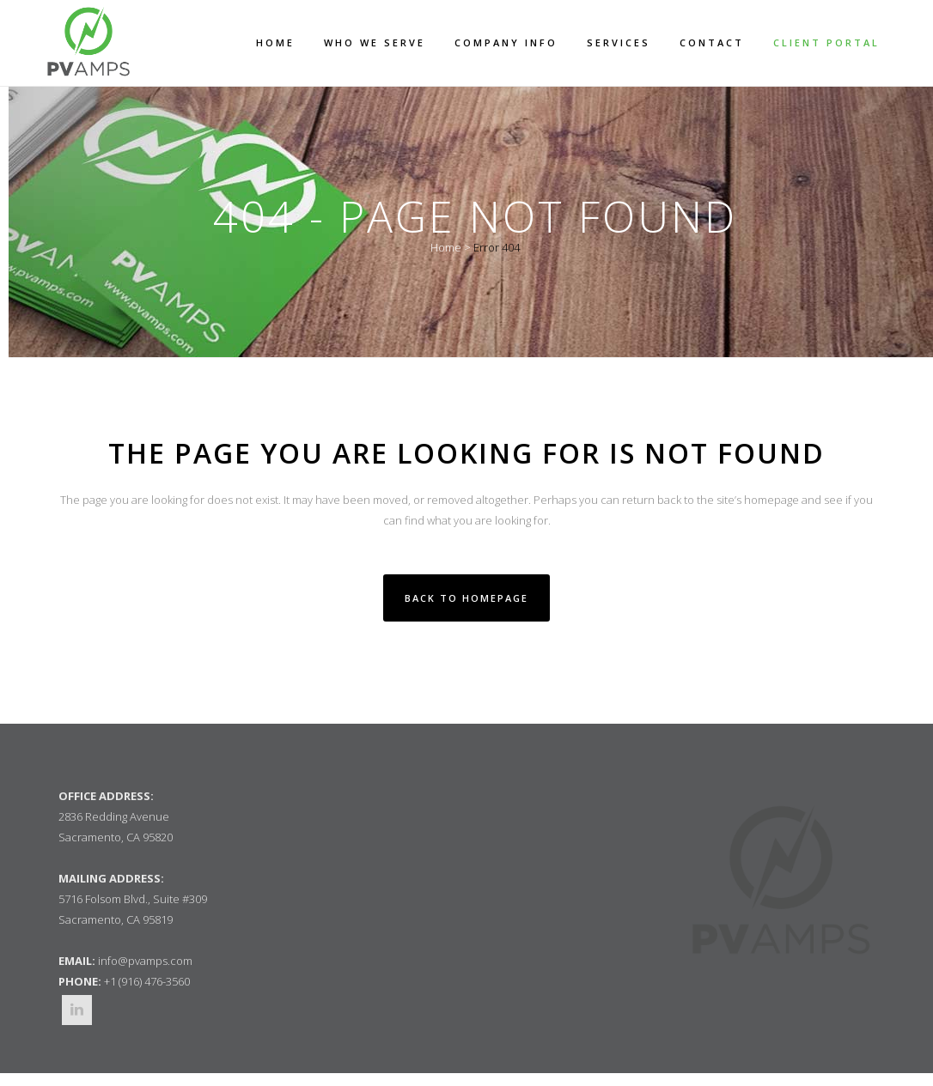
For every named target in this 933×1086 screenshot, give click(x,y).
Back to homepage (466, 598)
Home (445, 247)
